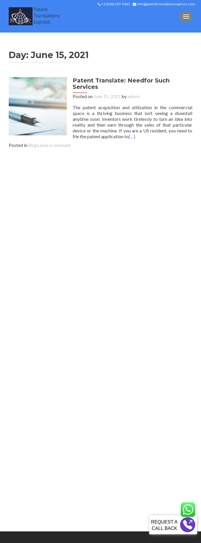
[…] (132, 136)
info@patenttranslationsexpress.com (166, 4)
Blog (32, 145)
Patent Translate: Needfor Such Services (121, 83)
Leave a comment (53, 145)
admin (133, 96)
